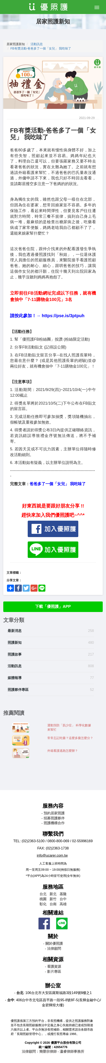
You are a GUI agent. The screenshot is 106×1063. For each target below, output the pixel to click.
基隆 (63, 894)
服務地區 (53, 887)
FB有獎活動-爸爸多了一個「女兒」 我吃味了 (40, 48)
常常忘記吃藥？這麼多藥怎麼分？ (70, 738)
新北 (53, 894)
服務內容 (53, 806)
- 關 (53, 943)
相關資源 (53, 959)
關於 (53, 936)
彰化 (42, 904)
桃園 (42, 899)
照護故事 (15, 654)
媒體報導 (15, 678)
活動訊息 (37, 44)
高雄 (63, 904)
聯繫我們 (53, 834)
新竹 (53, 899)
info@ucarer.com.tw (52, 855)
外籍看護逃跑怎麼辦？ (62, 750)
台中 (63, 899)
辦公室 (53, 986)
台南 (53, 904)
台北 (42, 894)
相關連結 (53, 913)
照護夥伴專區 (18, 690)
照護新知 (15, 642)
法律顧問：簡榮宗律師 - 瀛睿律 (53, 1051)
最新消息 (15, 631)
